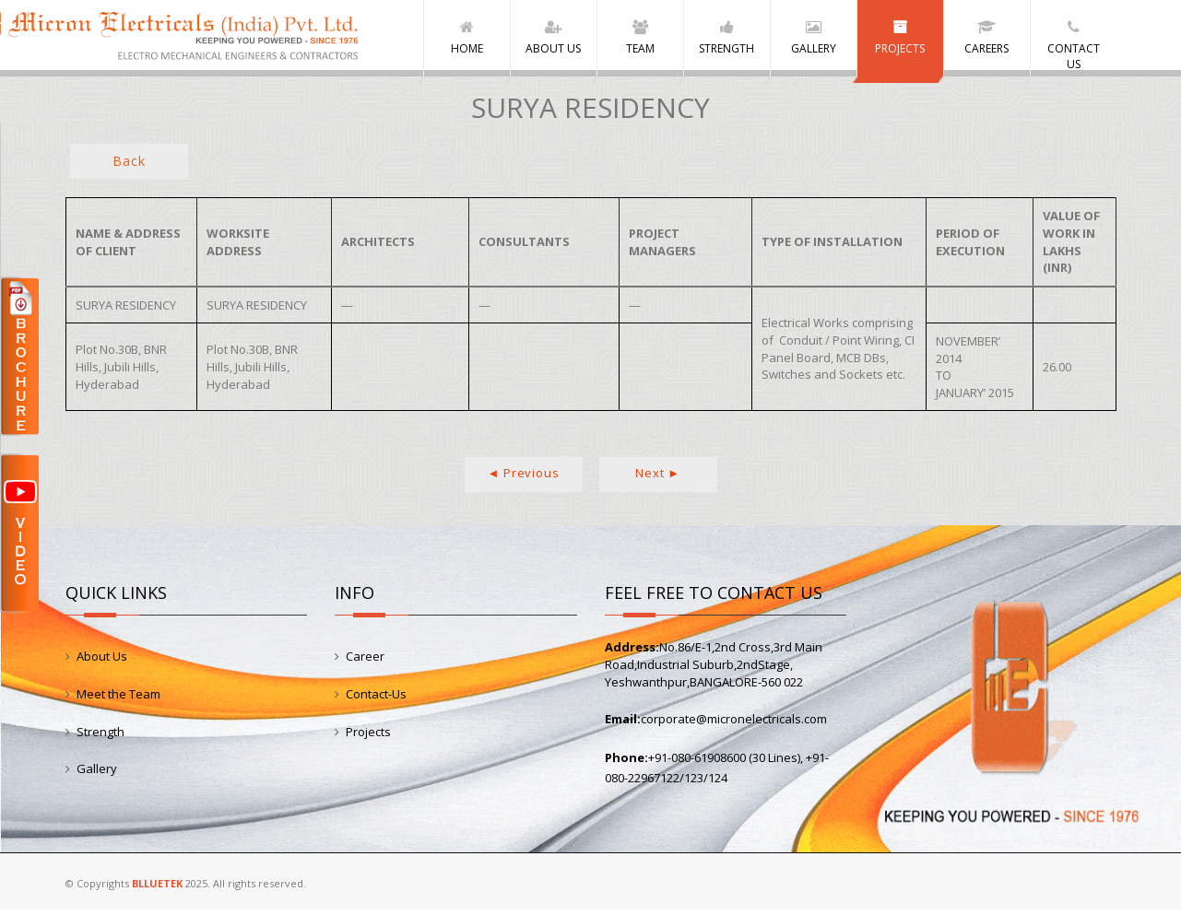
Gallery (97, 775)
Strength (100, 737)
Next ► (657, 479)
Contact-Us (376, 700)
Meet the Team (118, 700)
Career (365, 662)
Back (128, 167)
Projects (368, 737)
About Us (102, 662)
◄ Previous (524, 479)
